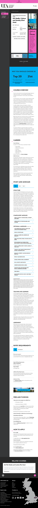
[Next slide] (35, 475)
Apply (5, 13)
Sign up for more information (32, 21)
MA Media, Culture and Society (19, 38)
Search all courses (14, 11)
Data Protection (3, 498)
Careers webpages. (24, 154)
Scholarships (32, 417)
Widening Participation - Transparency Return (4, 500)
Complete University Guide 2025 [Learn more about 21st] (30, 82)
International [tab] (20, 349)
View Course (25, 56)
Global (13, 486)
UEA (13, 482)
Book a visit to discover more (24, 390)
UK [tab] (15, 349)
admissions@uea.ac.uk (20, 447)
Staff (1, 487)
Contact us (14, 487)
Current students (3, 486)
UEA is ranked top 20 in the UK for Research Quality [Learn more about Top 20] (17, 82)
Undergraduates (3, 482)
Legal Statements (3, 493)
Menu (35, 6)
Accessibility (2, 492)
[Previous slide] (3, 475)
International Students (19, 450)
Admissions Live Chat (4, 17)
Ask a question (32, 51)
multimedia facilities (22, 123)
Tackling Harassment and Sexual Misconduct (6, 502)
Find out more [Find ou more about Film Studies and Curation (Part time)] (7, 471)
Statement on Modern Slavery (5, 494)
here (31, 413)
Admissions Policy (18, 380)
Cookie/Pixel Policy (3, 495)
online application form (26, 438)
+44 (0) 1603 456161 (15, 495)
